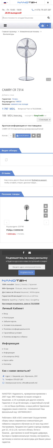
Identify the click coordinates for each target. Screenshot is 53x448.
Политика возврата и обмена (14, 337)
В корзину (46, 206)
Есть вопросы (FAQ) (10, 356)
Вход (5, 314)
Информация (8, 353)
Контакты (6, 364)
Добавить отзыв (8, 95)
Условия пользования (11, 325)
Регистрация (8, 317)
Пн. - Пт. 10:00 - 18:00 (11, 9)
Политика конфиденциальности (16, 329)
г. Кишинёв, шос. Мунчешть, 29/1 (24, 376)
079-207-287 (18, 379)
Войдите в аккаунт (39, 180)
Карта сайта (7, 360)
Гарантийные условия (12, 333)
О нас (5, 349)
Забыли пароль (9, 321)
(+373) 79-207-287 (41, 9)
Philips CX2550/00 (14, 230)
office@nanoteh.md (29, 383)
